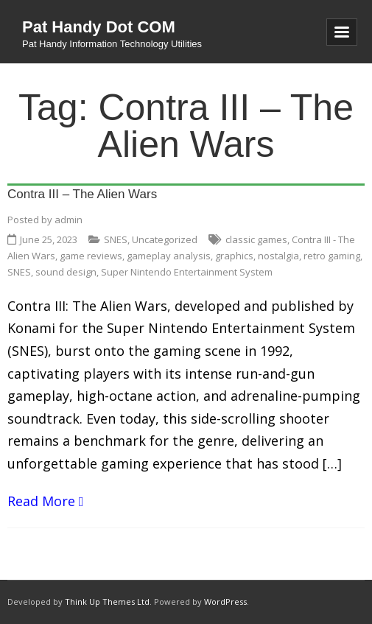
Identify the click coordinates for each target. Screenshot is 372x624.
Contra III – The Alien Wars (82, 194)
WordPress (225, 601)
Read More (41, 501)
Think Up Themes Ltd (107, 601)
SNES (115, 239)
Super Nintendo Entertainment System (187, 271)
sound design (65, 271)
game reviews (91, 255)
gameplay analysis (169, 255)
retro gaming (331, 255)
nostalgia (278, 255)
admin (69, 219)
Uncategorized (164, 239)
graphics (234, 255)
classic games (256, 239)
